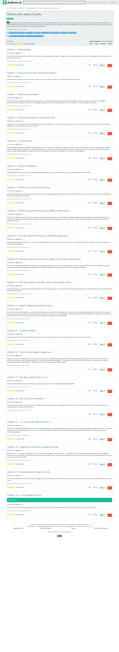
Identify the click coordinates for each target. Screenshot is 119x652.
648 (103, 562)
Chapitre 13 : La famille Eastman (23, 402)
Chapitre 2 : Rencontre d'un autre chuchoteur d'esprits (35, 86)
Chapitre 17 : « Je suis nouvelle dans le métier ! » (32, 509)
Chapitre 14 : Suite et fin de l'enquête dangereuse (32, 427)
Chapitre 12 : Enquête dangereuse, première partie (32, 369)
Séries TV (23, 8)
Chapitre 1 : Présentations (20, 59)
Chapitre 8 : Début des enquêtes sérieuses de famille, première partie (42, 254)
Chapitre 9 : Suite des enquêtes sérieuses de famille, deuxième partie (41, 284)
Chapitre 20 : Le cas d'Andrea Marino (26, 597)
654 (103, 103)
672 (103, 334)
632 (103, 449)
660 (103, 304)
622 (103, 361)
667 (103, 419)
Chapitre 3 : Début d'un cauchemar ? (25, 111)
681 (103, 219)
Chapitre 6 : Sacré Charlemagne (23, 202)
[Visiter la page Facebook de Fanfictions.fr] (61, 649)
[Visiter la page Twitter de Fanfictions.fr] (58, 649)
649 (103, 134)
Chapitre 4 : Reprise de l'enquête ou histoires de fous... (35, 141)
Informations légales (45, 639)
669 (103, 246)
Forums (94, 2)
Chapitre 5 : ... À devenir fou (21, 169)
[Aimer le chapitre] (110, 79)
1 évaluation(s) (17, 79)
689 (103, 79)
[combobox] (51, 2)
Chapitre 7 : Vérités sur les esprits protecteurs (31, 226)
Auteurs (85, 2)
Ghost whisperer (35, 8)
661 (103, 474)
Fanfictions (14, 8)
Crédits (101, 639)
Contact (73, 639)
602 (103, 531)
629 (103, 589)
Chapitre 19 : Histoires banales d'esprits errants (31, 569)
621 (103, 394)
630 (103, 623)
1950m (11, 49)
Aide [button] (102, 2)
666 (103, 194)
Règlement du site (18, 639)
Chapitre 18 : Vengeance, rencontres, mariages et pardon (36, 539)
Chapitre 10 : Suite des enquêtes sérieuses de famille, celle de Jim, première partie (48, 311)
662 (103, 161)
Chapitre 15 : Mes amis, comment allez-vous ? (30, 457)
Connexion (112, 2)
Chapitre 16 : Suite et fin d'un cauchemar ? (28, 481)
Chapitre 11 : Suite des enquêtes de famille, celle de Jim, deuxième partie (43, 341)
